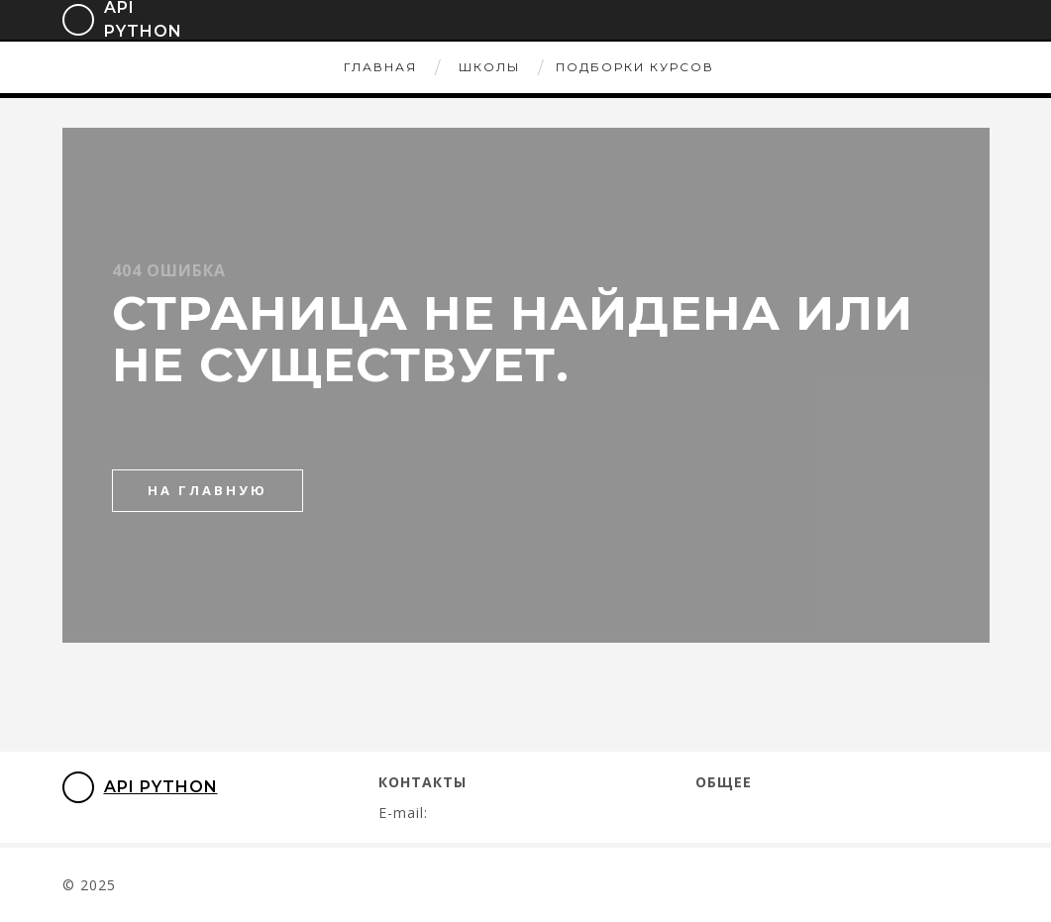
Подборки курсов (635, 66)
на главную (207, 490)
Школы (489, 66)
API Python (140, 787)
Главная (380, 66)
